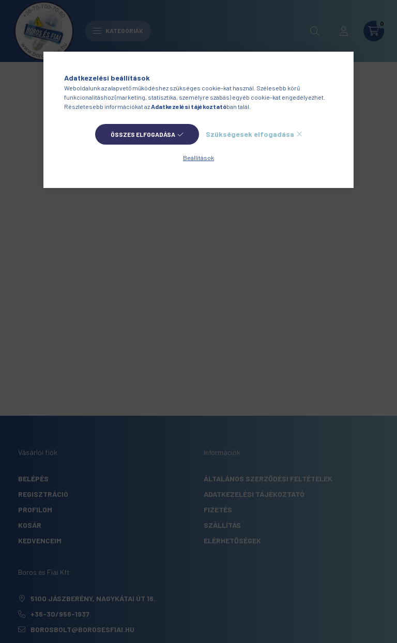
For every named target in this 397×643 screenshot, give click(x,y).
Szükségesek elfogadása (250, 134)
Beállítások (198, 157)
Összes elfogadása (143, 134)
